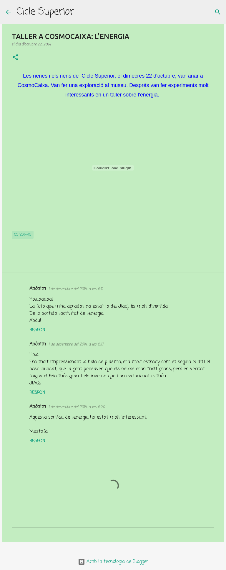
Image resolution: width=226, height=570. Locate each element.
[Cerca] (82, 12)
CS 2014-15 (22, 235)
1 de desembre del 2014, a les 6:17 (76, 344)
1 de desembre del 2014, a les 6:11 (75, 289)
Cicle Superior (45, 12)
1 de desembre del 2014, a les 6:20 (76, 407)
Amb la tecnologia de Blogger (113, 561)
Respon (37, 330)
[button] (15, 58)
